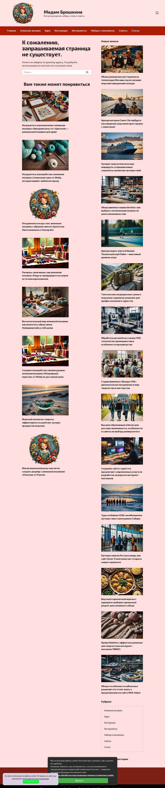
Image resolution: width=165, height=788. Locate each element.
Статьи (135, 31)
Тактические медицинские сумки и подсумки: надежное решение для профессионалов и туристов (121, 294)
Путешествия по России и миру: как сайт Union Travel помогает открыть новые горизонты (121, 553)
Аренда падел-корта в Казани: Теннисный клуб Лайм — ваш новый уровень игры (121, 251)
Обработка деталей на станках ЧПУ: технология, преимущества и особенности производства (121, 337)
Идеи (47, 31)
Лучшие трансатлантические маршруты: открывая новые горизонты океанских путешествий (121, 165)
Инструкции (61, 31)
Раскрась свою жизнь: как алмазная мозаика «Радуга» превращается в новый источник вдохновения (45, 273)
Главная (11, 31)
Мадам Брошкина (63, 11)
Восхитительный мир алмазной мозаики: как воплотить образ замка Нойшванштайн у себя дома (45, 322)
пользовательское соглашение (36, 779)
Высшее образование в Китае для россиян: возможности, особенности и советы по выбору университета (122, 423)
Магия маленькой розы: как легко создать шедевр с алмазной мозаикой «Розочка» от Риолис (43, 467)
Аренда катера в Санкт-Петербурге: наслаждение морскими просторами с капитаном (122, 122)
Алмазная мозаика (30, 31)
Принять (79, 780)
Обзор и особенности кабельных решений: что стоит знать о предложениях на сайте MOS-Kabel (120, 682)
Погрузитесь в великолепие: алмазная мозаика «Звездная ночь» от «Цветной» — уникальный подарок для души (45, 128)
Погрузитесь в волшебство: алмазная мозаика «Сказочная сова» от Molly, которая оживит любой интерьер (43, 176)
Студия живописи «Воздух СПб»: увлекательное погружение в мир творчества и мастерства (120, 380)
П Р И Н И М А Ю (31, 782)
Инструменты (79, 31)
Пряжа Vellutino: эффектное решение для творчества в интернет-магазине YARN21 (122, 639)
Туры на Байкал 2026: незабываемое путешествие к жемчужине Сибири (121, 511)
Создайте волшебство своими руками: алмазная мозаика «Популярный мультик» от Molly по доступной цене (43, 370)
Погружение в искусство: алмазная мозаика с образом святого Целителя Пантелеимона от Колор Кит (43, 225)
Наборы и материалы (103, 31)
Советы (123, 31)
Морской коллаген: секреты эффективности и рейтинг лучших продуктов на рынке (41, 419)
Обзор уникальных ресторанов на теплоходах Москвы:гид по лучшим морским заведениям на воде (121, 79)
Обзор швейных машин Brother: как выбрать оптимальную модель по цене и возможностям (120, 208)
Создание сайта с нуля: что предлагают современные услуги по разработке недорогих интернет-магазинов (121, 468)
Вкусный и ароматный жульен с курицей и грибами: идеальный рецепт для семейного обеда (118, 596)
